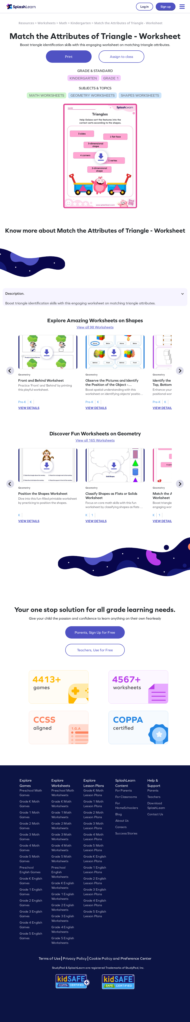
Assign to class (121, 57)
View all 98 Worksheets (95, 327)
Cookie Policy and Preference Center (120, 958)
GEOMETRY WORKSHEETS (93, 95)
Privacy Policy (75, 958)
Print (68, 57)
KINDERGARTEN (83, 78)
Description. (94, 293)
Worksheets (47, 23)
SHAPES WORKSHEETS (140, 95)
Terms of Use (50, 958)
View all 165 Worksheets (95, 440)
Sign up (166, 6)
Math (63, 23)
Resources (26, 23)
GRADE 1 (111, 78)
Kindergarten (81, 23)
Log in (144, 6)
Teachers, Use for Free (95, 650)
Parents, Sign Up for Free (95, 632)
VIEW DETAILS (28, 408)
